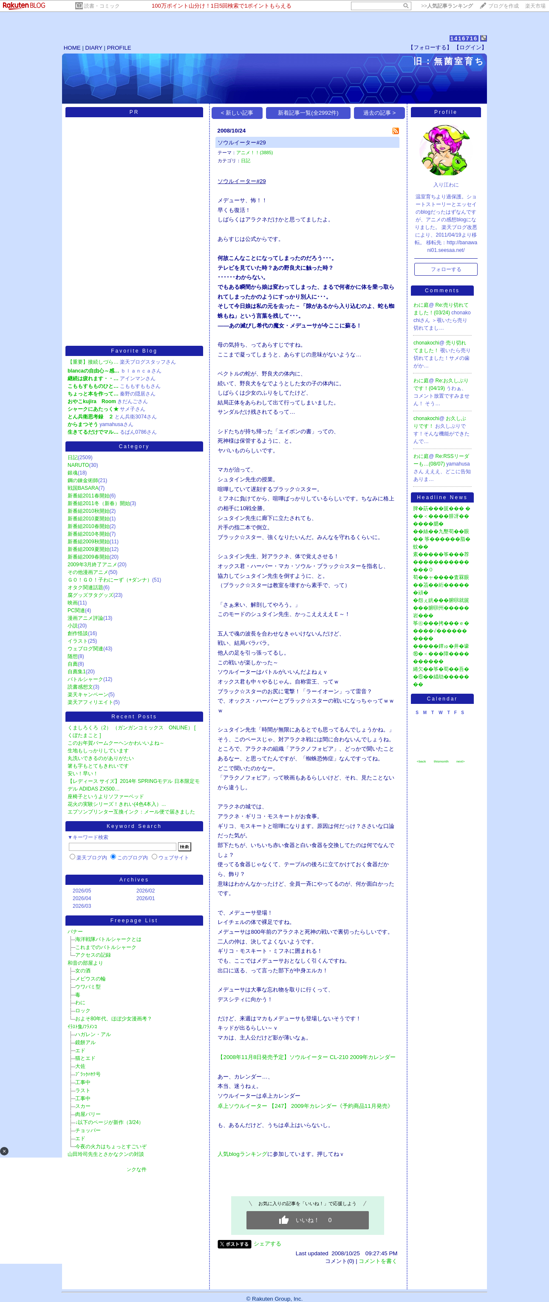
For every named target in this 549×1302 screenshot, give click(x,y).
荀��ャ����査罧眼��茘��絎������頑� (441, 585)
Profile (446, 112)
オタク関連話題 (85, 587)
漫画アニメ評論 (85, 618)
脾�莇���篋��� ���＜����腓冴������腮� (441, 516)
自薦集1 (77, 672)
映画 (73, 603)
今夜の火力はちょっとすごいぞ (111, 1146)
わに (80, 1002)
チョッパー (88, 1130)
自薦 (73, 664)
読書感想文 (80, 687)
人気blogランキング (242, 1154)
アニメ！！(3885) (254, 152)
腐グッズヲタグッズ (90, 595)
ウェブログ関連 (85, 649)
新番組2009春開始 (89, 557)
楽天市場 (535, 6)
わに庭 (421, 305)
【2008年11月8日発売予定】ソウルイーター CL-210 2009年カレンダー (307, 1057)
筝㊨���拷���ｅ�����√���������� (441, 630)
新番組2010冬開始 (89, 534)
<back (421, 761)
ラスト (83, 1090)
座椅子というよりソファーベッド (106, 796)
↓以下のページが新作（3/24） (109, 1122)
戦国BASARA (83, 488)
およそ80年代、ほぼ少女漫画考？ (113, 1019)
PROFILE (119, 48)
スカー (83, 1106)
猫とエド (85, 1058)
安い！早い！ (83, 774)
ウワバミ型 (88, 987)
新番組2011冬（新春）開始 (99, 503)
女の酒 (83, 971)
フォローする (446, 269)
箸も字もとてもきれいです (98, 766)
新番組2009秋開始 (89, 542)
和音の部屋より (85, 963)
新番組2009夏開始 (89, 549)
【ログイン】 (470, 47)
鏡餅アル (85, 1042)
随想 (73, 656)
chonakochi (426, 343)
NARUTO (78, 465)
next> (460, 761)
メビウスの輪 (90, 979)
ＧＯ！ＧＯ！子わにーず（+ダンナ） (110, 580)
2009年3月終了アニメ (92, 565)
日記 (73, 457)
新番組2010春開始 (89, 526)
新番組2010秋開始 (89, 511)
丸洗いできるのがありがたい (101, 758)
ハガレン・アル (93, 1034)
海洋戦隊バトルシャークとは (108, 939)
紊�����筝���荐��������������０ (441, 562)
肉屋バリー (88, 1114)
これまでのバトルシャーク (105, 947)
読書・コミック (102, 6)
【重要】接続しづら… (93, 362)
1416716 (464, 38)
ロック (83, 1011)
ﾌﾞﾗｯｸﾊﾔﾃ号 (88, 1074)
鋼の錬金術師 (83, 480)
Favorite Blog (134, 351)
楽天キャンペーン (88, 695)
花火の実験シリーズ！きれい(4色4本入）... (117, 804)
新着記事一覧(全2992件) (308, 113)
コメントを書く (378, 1261)
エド (80, 1050)
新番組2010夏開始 (89, 519)
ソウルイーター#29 (242, 142)
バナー (75, 932)
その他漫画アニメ (88, 572)
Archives (134, 880)
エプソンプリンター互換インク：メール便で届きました (131, 812)
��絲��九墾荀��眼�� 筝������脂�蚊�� (441, 539)
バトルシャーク (85, 679)
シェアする (267, 1243)
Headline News (442, 497)
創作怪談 (78, 633)
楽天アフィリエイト (90, 702)
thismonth (441, 761)
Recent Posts (134, 717)
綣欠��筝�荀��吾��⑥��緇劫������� (441, 676)
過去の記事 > (379, 113)
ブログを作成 (503, 6)
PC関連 (76, 610)
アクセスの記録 (93, 955)
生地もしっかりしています (98, 751)
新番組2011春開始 (89, 496)
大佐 (80, 1066)
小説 (73, 626)
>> (447, 6)
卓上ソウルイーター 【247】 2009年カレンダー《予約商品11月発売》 (305, 1106)
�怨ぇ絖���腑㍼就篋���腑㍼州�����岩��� (441, 608)
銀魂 (73, 473)
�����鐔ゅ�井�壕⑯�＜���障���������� (441, 653)
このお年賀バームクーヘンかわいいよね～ (116, 743)
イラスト (78, 641)
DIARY (93, 48)
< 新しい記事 (237, 113)
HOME (72, 48)
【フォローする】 (430, 47)
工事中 (83, 1082)
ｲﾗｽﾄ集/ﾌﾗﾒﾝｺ (82, 1027)
